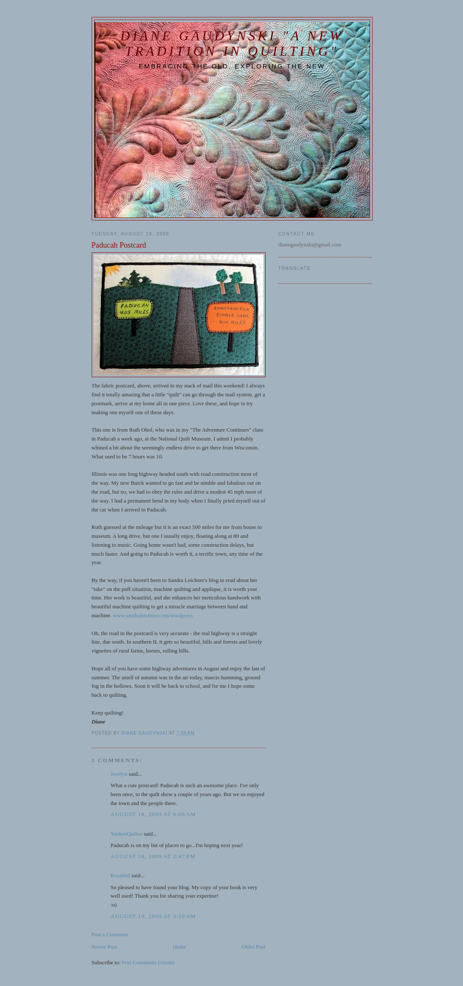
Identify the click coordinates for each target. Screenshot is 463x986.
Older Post (253, 947)
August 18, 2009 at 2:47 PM (153, 856)
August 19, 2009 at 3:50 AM (153, 916)
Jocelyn (119, 774)
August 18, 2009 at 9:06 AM (153, 814)
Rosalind (120, 875)
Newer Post (104, 947)
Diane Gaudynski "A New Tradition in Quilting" (232, 43)
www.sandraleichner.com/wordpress (153, 615)
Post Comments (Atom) (148, 962)
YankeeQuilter (127, 834)
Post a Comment (110, 934)
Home (179, 947)
